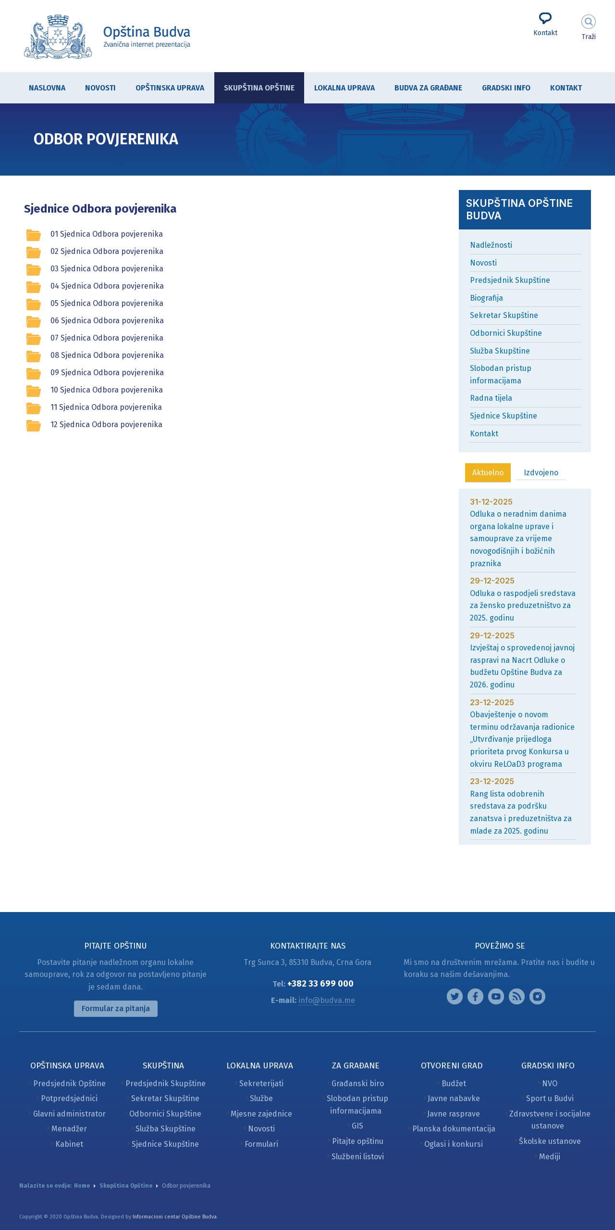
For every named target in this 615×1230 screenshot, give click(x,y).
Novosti (100, 88)
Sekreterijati (261, 1083)
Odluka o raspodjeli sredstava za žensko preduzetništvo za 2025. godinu (523, 605)
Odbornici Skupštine (506, 333)
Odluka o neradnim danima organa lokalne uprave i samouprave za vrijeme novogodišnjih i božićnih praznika (518, 538)
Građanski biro (358, 1083)
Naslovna (47, 88)
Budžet (454, 1083)
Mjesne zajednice (261, 1113)
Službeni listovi (358, 1156)
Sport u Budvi (550, 1098)
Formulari (261, 1144)
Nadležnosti (491, 245)
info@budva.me (326, 1000)
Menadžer (69, 1128)
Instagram (455, 996)
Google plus (496, 996)
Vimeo (537, 996)
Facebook (475, 996)
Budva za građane (423, 89)
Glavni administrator (69, 1113)
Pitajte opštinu (357, 1141)
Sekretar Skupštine (504, 315)
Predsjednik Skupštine (510, 280)
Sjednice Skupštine (503, 415)
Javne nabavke (454, 1098)
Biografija (486, 298)
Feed (517, 996)
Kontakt (545, 33)
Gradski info (501, 89)
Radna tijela (491, 398)
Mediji (549, 1156)
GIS (357, 1125)
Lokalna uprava (340, 89)
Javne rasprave (453, 1113)
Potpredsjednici (69, 1098)
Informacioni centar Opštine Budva (175, 1217)
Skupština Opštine (254, 88)
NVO (549, 1083)
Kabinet (69, 1144)
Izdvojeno (541, 472)
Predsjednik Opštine (69, 1083)
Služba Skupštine (500, 350)
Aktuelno (488, 472)
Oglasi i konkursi (453, 1144)
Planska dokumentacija (453, 1128)
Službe (261, 1098)
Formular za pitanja (116, 1008)
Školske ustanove (550, 1141)
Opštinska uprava (165, 89)
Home (82, 1186)
